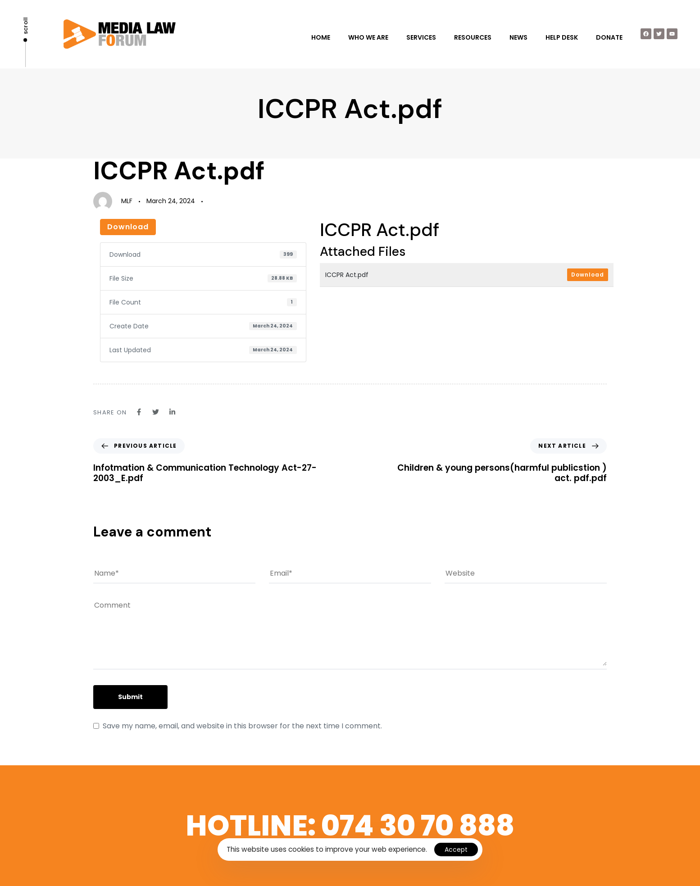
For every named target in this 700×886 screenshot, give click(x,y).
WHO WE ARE (368, 37)
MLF (126, 200)
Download (128, 227)
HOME (320, 37)
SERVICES (421, 37)
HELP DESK (561, 37)
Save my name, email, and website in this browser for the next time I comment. (242, 726)
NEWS (518, 37)
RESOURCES (472, 37)
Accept (456, 849)
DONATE (609, 37)
